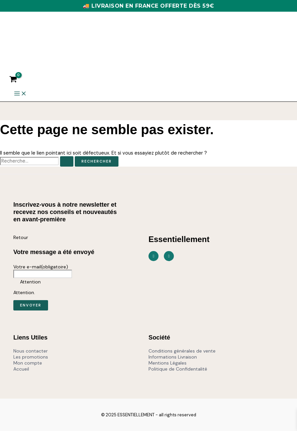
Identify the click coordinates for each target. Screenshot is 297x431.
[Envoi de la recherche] (66, 161)
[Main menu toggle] (20, 93)
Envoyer (30, 305)
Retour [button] (20, 237)
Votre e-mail (40, 267)
